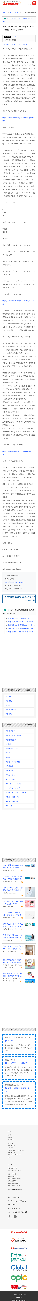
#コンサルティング (10, 44)
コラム (10, 1164)
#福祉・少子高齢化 (13, 762)
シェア (15, 37)
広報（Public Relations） (15, 1155)
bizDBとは (11, 1139)
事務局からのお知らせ (19, 1300)
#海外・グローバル (13, 797)
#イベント (9, 705)
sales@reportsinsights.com (14, 582)
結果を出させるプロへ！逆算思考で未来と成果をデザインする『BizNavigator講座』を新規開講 (13, 936)
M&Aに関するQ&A (13, 1183)
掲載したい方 (12, 1205)
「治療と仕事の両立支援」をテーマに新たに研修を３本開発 (13, 878)
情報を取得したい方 (14, 1208)
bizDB (10, 1040)
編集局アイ (11, 1143)
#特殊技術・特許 (12, 749)
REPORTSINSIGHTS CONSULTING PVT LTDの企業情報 (21, 598)
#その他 (9, 714)
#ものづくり (10, 731)
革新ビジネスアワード (15, 1197)
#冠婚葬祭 (9, 766)
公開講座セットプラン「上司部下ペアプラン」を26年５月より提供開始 (13, 925)
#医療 (8, 757)
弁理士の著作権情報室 (15, 1189)
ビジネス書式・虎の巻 (14, 1185)
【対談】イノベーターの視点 (16, 1150)
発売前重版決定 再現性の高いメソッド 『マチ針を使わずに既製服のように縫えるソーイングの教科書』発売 (13, 961)
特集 (9, 1157)
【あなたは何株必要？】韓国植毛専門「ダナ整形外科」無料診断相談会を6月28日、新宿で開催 (13, 889)
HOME (10, 1131)
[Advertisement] (19, 657)
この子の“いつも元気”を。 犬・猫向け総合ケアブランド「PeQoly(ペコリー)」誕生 (13, 914)
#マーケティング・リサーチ (27, 44)
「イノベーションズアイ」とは (17, 1201)
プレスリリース (14, 12)
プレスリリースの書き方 (18, 1063)
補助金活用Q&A (12, 1181)
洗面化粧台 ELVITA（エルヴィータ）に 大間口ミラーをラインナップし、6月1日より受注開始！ (13, 947)
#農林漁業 (9, 771)
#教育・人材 (10, 779)
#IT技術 (8, 744)
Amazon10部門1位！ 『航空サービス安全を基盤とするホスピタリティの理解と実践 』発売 (13, 975)
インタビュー (11, 1148)
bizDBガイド (11, 1137)
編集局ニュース (12, 1145)
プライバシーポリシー (19, 1294)
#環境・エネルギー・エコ (15, 735)
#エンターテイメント (13, 784)
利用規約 (19, 1297)
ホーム (4, 12)
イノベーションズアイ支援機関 (17, 1212)
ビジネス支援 (12, 1174)
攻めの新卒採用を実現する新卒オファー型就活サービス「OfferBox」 (13, 866)
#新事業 (9, 696)
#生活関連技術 (11, 740)
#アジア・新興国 (12, 801)
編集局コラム (11, 1152)
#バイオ (9, 753)
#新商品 (9, 701)
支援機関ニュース (13, 1176)
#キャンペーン (11, 710)
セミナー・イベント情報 (14, 1178)
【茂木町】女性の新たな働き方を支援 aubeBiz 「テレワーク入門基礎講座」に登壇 (13, 902)
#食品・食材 (10, 775)
